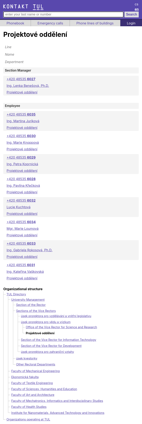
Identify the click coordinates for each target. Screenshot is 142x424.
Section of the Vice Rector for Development (51, 345)
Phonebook (15, 23)
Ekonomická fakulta (25, 377)
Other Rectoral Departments (35, 364)
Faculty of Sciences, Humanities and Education (44, 389)
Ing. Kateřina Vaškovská (25, 271)
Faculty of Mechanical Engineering (35, 371)
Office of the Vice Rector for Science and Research (61, 327)
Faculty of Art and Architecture (32, 394)
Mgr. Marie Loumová (23, 228)
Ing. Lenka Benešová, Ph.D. (28, 86)
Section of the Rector (31, 305)
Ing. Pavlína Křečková (23, 185)
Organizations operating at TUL (28, 419)
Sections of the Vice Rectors (36, 311)
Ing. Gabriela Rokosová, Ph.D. (29, 250)
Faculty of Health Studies (29, 406)
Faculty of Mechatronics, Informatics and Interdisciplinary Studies (57, 400)
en (137, 9)
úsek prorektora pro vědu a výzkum (46, 322)
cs (136, 4)
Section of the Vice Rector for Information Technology (58, 339)
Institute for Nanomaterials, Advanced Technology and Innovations (57, 412)
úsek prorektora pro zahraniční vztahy (47, 351)
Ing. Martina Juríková (23, 121)
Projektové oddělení (22, 92)
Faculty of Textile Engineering (32, 383)
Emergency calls (50, 23)
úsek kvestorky (26, 358)
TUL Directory (16, 294)
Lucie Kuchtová (19, 207)
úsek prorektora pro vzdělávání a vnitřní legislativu (56, 316)
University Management (28, 299)
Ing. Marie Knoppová (23, 142)
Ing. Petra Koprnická (22, 164)
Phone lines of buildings (95, 23)
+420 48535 (21, 79)
